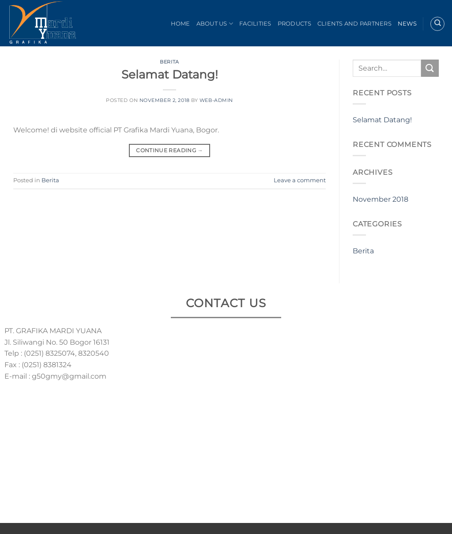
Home (180, 23)
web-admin (216, 100)
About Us (215, 23)
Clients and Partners (354, 23)
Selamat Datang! (169, 74)
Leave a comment (300, 180)
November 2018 (380, 199)
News (407, 23)
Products (294, 23)
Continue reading (169, 150)
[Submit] (430, 68)
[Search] (437, 24)
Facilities (255, 23)
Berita (169, 62)
